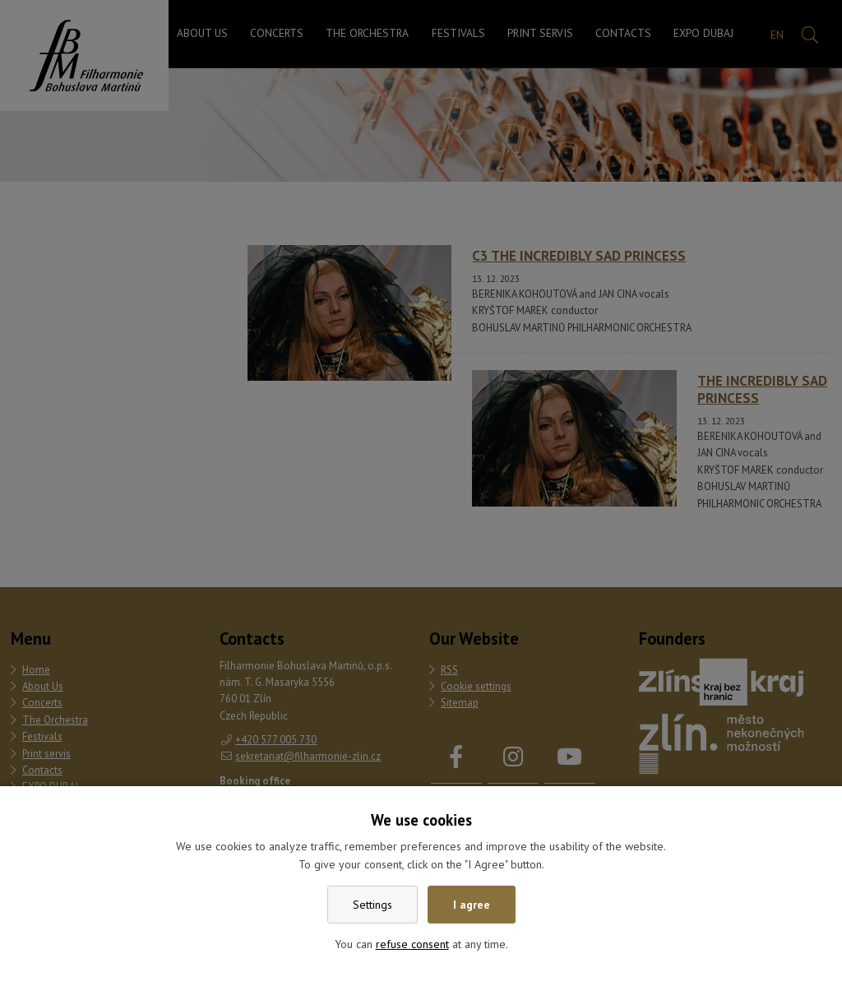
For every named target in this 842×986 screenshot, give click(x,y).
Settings (372, 904)
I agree (471, 904)
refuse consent (412, 944)
